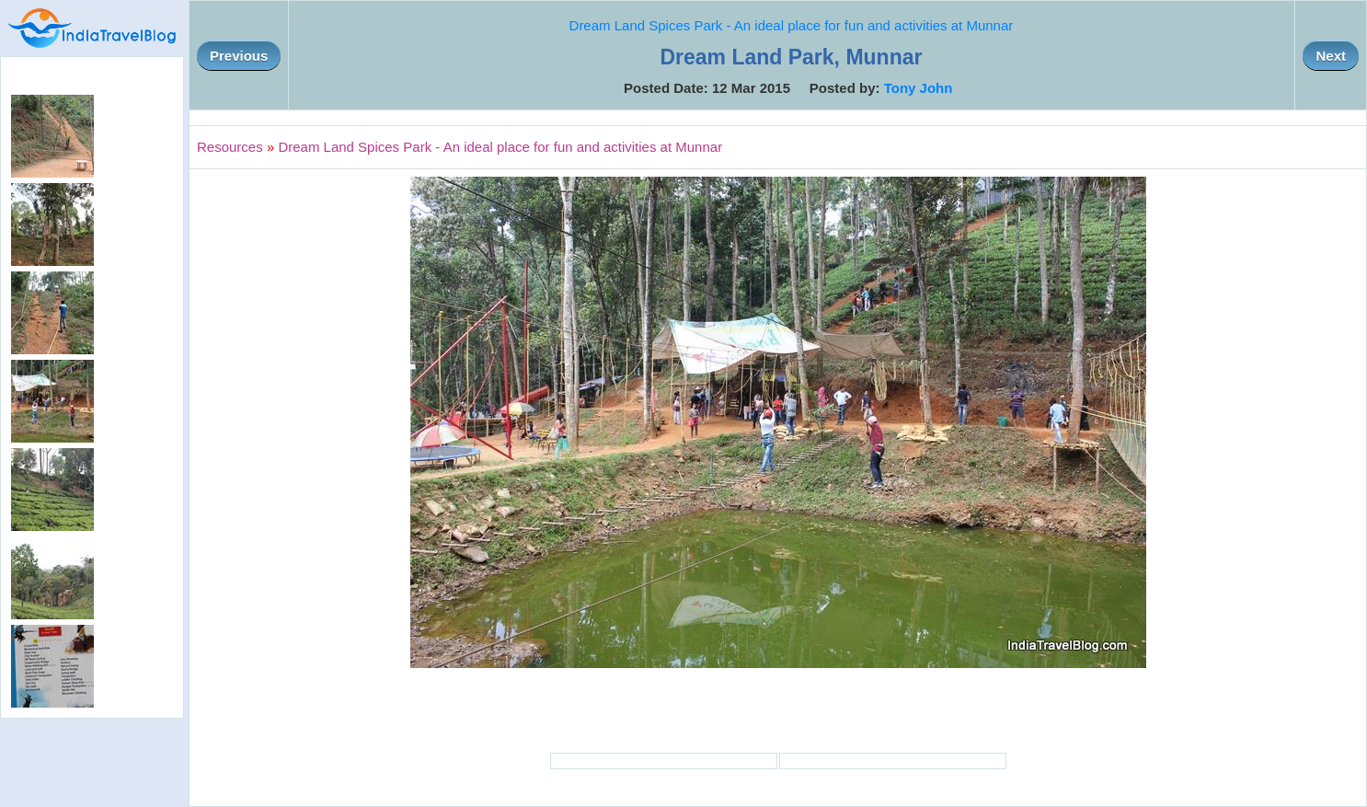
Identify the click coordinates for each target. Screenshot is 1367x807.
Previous (239, 55)
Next (1330, 55)
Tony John (918, 88)
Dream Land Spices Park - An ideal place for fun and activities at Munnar (791, 25)
